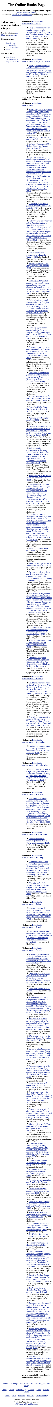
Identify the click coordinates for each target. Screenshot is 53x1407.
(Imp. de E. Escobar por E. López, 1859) (39, 936)
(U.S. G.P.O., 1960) (38, 810)
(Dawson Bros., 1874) (38, 1071)
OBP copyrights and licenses (26, 1404)
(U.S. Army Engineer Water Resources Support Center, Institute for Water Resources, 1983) (38, 774)
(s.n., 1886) (38, 1312)
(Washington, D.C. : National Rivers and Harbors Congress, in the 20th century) (38, 146)
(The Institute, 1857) (39, 1097)
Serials (26, 1392)
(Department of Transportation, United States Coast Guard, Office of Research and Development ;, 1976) (38, 721)
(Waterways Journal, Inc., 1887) (38, 138)
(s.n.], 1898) (37, 1172)
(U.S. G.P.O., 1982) (39, 230)
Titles (39, 1390)
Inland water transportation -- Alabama (32, 793)
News (14, 1396)
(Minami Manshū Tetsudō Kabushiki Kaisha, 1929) (38, 643)
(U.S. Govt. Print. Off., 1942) (38, 749)
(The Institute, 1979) (37, 266)
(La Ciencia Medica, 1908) (38, 398)
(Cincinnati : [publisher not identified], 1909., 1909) (38, 631)
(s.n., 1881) (37, 419)
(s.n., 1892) (38, 1127)
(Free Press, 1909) (37, 1235)
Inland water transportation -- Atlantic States (34, 833)
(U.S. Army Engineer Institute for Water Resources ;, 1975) (39, 603)
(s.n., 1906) (38, 1205)
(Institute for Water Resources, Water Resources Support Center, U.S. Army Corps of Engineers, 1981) (38, 287)
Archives (30, 1396)
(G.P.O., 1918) (38, 527)
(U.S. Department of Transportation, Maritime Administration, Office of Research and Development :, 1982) (38, 352)
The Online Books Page (26, 4)
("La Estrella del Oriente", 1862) (38, 913)
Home (4, 1390)
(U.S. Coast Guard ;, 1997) (39, 33)
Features (21, 1396)
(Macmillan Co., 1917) (38, 478)
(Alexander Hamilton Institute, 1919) (37, 1244)
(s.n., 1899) (37, 1024)
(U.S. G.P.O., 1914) (38, 493)
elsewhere (13, 35)
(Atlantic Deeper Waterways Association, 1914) (37, 841)
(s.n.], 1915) (38, 564)
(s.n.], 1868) (39, 1113)
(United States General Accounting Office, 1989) (38, 888)
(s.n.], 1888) (38, 1149)
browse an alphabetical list (22, 15)
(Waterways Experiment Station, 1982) (38, 431)
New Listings (21, 1390)
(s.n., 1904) (38, 1226)
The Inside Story (42, 1396)
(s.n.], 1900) (38, 1004)
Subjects (46, 1390)
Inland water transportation (11, 44)
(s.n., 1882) (38, 1054)
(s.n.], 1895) (38, 1085)
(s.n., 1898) (38, 1182)
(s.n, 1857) (38, 1360)
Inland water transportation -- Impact (32, 22)
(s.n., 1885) (38, 978)
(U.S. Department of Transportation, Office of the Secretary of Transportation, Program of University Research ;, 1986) (38, 688)
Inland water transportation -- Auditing (32, 856)
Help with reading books (12, 1384)
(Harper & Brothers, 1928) (36, 255)
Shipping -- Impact (13, 47)
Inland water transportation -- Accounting (33, 741)
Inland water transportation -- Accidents (32, 677)
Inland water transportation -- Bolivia (32, 903)
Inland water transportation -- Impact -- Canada (12, 59)
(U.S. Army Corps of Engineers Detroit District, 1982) (38, 333)
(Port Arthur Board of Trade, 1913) (37, 1291)
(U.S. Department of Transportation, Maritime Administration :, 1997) (37, 378)
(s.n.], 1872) (38, 1038)
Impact (8, 49)
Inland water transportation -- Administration (35, 764)
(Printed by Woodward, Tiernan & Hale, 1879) (39, 121)
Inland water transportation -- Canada (32, 949)
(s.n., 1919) (38, 1191)
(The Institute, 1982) (38, 206)
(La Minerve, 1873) (36, 1163)
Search (11, 1390)
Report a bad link (30, 1384)
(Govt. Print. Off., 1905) (38, 958)
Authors (31, 1390)
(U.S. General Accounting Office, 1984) (38, 868)
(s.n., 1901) (38, 1215)
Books (7, 1396)
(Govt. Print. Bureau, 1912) (38, 1259)
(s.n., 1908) (38, 1278)
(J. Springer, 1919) (37, 409)
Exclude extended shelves (26, 13)
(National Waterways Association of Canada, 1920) (38, 1338)
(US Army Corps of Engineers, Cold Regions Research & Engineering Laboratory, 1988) (39, 576)
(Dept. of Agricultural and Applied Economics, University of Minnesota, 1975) (38, 455)
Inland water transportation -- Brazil (32, 926)
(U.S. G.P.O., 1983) (39, 174)
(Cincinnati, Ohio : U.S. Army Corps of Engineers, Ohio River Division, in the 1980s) (38, 662)
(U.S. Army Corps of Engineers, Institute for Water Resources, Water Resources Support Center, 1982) (38, 306)
